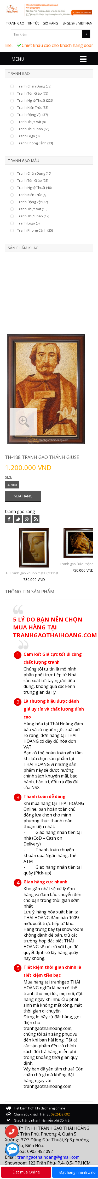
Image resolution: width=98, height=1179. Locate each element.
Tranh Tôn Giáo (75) (32, 93)
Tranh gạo (15, 23)
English (69, 23)
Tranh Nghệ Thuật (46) (34, 187)
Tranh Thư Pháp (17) (33, 216)
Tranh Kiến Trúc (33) (32, 107)
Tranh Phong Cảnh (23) (35, 143)
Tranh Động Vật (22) (32, 201)
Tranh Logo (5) (28, 223)
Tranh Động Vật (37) (32, 114)
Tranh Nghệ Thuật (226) (35, 100)
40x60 (12, 484)
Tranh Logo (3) (28, 136)
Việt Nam (85, 23)
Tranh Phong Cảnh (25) (35, 230)
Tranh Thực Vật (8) (31, 121)
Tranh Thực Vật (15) (32, 209)
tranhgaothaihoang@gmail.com (48, 1157)
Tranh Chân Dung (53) (34, 86)
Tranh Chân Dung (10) (34, 173)
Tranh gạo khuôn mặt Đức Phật (34, 573)
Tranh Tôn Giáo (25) (32, 180)
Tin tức (33, 23)
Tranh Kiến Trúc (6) (31, 194)
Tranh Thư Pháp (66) (33, 128)
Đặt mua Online (26, 1172)
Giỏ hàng (50, 23)
